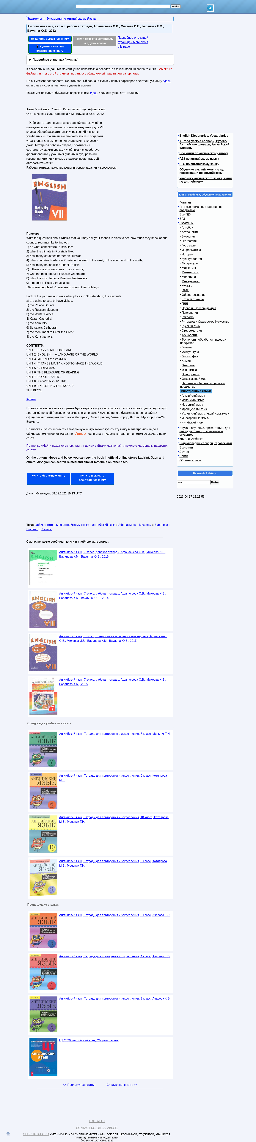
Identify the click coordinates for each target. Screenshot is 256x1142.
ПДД (185, 303)
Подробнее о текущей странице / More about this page (133, 42)
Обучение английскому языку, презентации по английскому (202, 171)
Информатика (191, 250)
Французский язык (194, 409)
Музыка (187, 285)
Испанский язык (193, 400)
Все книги (186, 447)
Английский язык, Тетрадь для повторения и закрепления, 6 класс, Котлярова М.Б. (113, 778)
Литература (190, 263)
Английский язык (193, 395)
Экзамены (187, 223)
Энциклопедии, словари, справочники (206, 443)
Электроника (191, 374)
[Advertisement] (138, 130)
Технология (190, 335)
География (189, 241)
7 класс (46, 529)
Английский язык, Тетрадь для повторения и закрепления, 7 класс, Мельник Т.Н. (115, 733)
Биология (188, 236)
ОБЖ (185, 290)
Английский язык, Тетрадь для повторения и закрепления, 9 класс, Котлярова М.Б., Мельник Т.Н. (113, 863)
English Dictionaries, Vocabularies (204, 135)
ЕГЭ (182, 218)
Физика (187, 347)
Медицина (189, 276)
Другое (184, 451)
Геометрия (189, 245)
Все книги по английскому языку (204, 153)
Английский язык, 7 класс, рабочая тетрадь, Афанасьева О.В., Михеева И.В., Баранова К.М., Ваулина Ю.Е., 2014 (112, 596)
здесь (167, 81)
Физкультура (190, 351)
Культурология (192, 258)
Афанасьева (127, 524)
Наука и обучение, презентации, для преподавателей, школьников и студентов (205, 431)
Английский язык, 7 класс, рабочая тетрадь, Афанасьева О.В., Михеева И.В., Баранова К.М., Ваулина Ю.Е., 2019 (112, 554)
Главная (185, 202)
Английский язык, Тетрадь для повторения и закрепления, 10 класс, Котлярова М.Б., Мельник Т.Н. (114, 819)
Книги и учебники (191, 438)
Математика (190, 272)
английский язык (103, 524)
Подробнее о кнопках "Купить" (55, 59)
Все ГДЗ (185, 214)
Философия (190, 356)
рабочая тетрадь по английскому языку (62, 524)
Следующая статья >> (122, 1084)
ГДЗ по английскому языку (199, 158)
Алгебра (187, 227)
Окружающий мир (194, 378)
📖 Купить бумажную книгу (50, 38)
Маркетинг (189, 267)
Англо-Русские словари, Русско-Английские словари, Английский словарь (204, 144)
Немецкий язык (192, 404)
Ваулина (32, 529)
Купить (31, 399)
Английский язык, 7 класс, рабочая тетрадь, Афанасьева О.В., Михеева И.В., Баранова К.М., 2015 (112, 682)
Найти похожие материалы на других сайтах (95, 41)
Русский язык (191, 326)
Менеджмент (191, 281)
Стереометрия (192, 330)
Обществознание (194, 294)
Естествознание (193, 299)
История (187, 254)
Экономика (189, 369)
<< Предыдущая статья (79, 1084)
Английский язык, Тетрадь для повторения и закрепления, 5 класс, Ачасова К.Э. (114, 915)
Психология (190, 312)
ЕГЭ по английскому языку (199, 164)
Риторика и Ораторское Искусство (205, 321)
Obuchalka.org (36, 1134)
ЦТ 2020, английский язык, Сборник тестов (89, 1040)
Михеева (145, 524)
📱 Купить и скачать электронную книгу (50, 48)
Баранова (161, 524)
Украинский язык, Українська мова (205, 413)
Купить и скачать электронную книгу (92, 477)
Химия (186, 360)
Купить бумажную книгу (48, 475)
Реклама (188, 317)
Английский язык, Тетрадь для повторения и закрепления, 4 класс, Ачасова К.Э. (114, 956)
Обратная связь (191, 460)
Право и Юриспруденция (199, 308)
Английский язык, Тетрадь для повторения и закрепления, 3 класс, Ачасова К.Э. (114, 998)
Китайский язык (192, 422)
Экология (188, 365)
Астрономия (190, 232)
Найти (184, 456)
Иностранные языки (195, 418)
